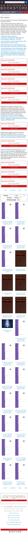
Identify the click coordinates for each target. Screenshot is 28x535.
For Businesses (14, 520)
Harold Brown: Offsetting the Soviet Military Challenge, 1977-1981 (12, 38)
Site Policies (14, 513)
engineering (4, 115)
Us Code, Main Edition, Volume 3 (7, 293)
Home (2, 15)
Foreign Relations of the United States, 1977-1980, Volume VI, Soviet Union (14, 41)
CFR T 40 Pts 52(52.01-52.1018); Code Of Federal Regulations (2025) (21, 363)
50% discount (9, 152)
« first (5, 190)
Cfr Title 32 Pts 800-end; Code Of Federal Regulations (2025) (20, 339)
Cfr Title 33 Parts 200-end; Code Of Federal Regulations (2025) (7, 483)
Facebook (10, 531)
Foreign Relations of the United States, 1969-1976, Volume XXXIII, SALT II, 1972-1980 (14, 49)
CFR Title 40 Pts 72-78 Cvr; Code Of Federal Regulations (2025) (7, 246)
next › (20, 190)
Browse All (7, 15)
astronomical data (10, 137)
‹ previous (12, 190)
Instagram (14, 531)
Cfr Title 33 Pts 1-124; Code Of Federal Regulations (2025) (20, 387)
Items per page (11, 200)
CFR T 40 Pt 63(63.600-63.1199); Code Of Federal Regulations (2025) (7, 435)
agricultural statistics (7, 135)
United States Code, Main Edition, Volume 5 (7, 316)
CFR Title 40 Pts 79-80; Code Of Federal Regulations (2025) (21, 246)
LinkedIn (20, 531)
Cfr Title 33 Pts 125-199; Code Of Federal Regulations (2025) (20, 435)
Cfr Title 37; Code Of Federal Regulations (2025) (7, 459)
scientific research (13, 115)
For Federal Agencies (14, 522)
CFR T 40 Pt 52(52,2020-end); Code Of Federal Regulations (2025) (20, 459)
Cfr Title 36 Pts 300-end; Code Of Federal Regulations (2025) (7, 411)
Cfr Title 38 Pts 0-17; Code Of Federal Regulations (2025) (20, 483)
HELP (13, 12)
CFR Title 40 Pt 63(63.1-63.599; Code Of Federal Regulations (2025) (7, 387)
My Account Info (14, 517)
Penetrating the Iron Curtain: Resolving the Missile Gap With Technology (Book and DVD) (13, 45)
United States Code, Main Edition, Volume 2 (21, 270)
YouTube (16, 531)
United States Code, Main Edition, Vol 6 (20, 316)
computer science (17, 118)
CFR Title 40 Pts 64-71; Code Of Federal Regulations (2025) (21, 223)
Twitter (12, 531)
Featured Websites (14, 524)
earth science (17, 135)
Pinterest (18, 531)
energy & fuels (5, 117)
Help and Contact (14, 515)
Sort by (9, 197)
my (5, 12)
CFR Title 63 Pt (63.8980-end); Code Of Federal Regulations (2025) (7, 223)
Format (6, 195)
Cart (25, 12)
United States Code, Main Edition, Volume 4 (21, 293)
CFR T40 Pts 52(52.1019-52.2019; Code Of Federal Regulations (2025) (20, 411)
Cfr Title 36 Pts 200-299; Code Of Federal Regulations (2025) (7, 363)
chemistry (8, 118)
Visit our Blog (14, 529)
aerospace (20, 134)
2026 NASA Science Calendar (7, 331)
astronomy (12, 117)
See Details (13, 500)
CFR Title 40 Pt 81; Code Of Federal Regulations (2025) (7, 270)
